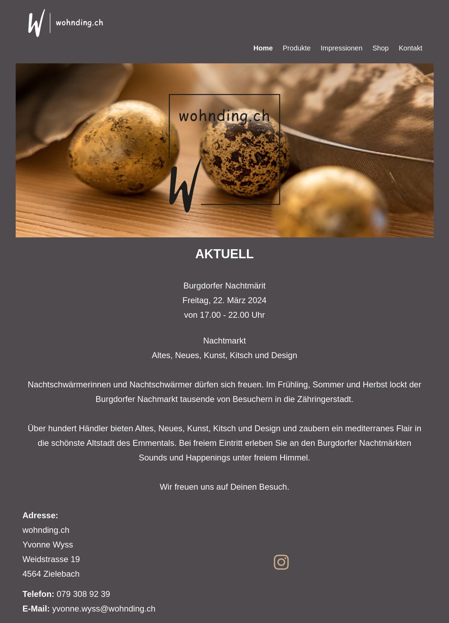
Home (263, 48)
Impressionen (342, 48)
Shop (380, 48)
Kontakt (411, 48)
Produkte (297, 48)
